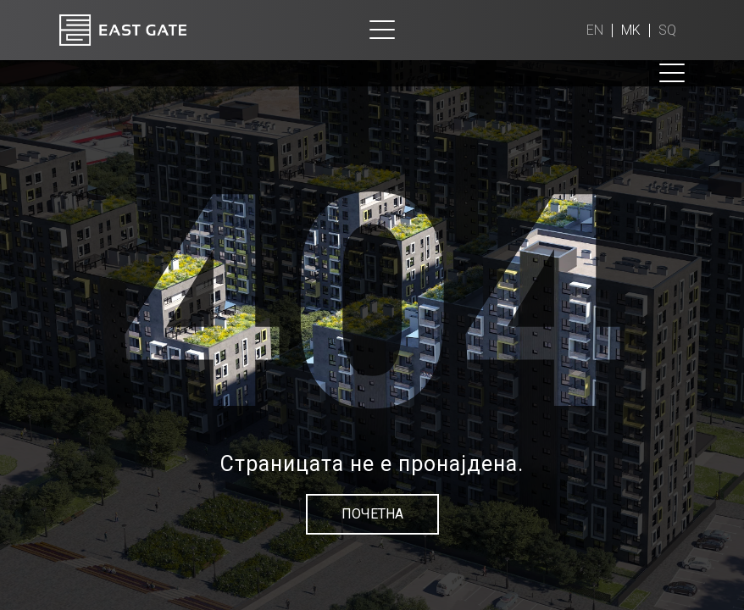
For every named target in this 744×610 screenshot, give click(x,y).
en (594, 30)
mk (631, 30)
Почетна (372, 514)
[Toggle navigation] (382, 30)
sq (667, 30)
